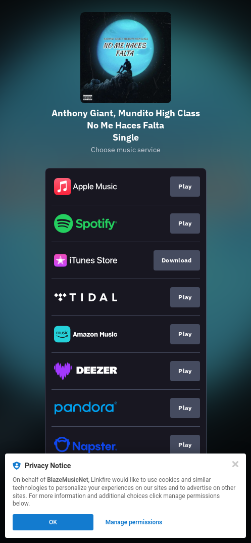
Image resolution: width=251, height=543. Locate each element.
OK (53, 522)
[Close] (235, 464)
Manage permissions (134, 522)
